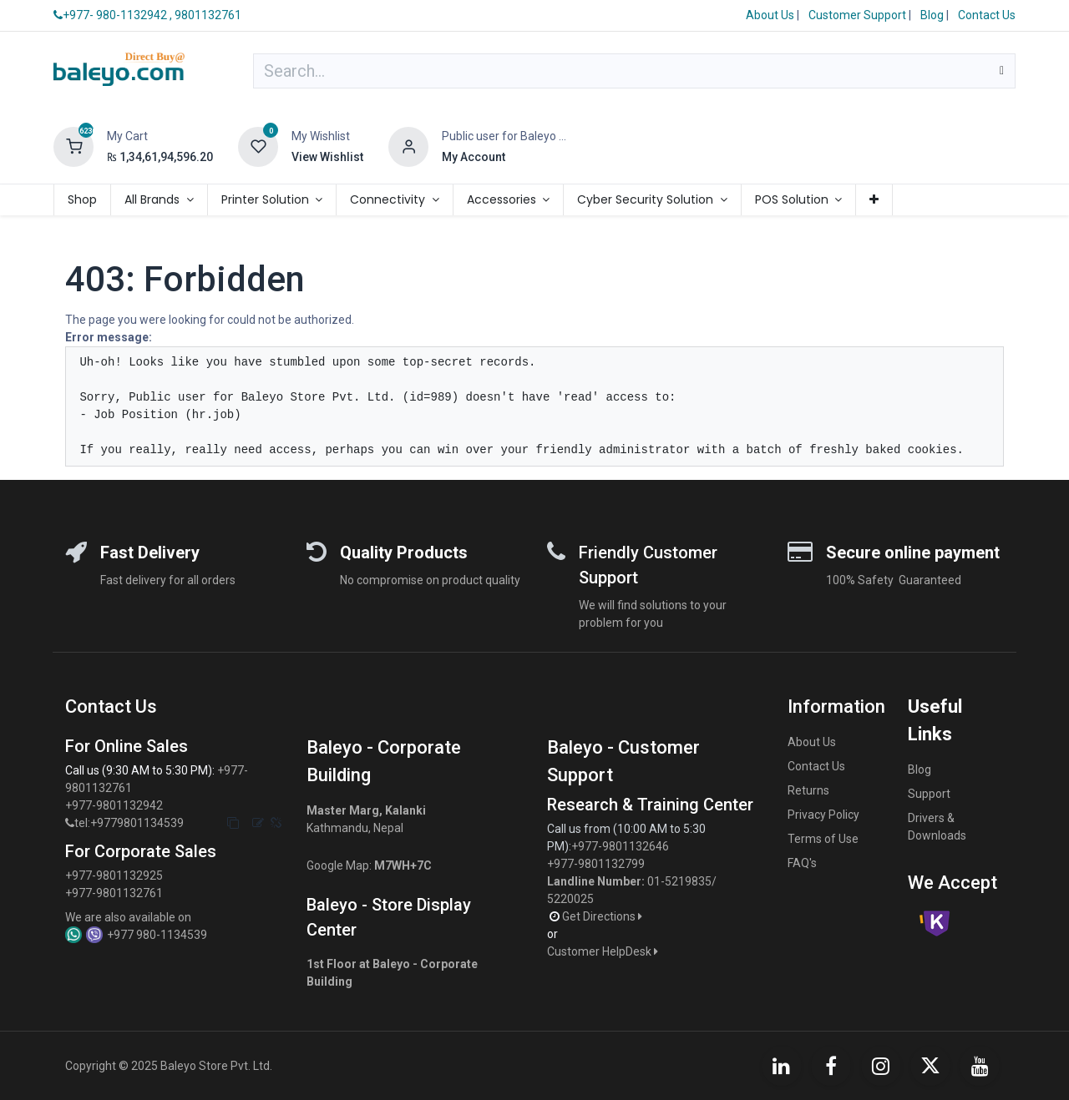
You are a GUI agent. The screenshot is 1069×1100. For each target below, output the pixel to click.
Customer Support (858, 15)
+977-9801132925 (114, 875)
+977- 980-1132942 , (112, 15)
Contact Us (987, 15)
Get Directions (603, 916)
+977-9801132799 (596, 863)
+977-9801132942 (115, 805)
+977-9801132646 (621, 846)
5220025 (570, 899)
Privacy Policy (823, 814)
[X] (930, 1066)
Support (929, 793)
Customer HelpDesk (604, 951)
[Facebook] (831, 1066)
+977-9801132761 (114, 893)
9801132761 (208, 15)
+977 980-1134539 (157, 934)
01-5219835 (679, 881)
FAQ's (802, 863)
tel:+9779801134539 (129, 823)
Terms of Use (823, 838)
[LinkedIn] (782, 1066)
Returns (808, 790)
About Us (770, 15)
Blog (933, 15)
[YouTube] (980, 1066)
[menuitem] (82, 199)
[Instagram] (881, 1066)
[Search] (1002, 71)
